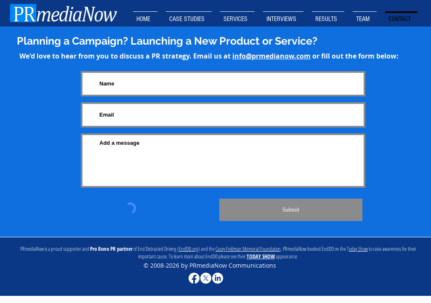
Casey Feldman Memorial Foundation (248, 248)
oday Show (358, 248)
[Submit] (290, 210)
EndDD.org (188, 248)
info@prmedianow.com (271, 56)
